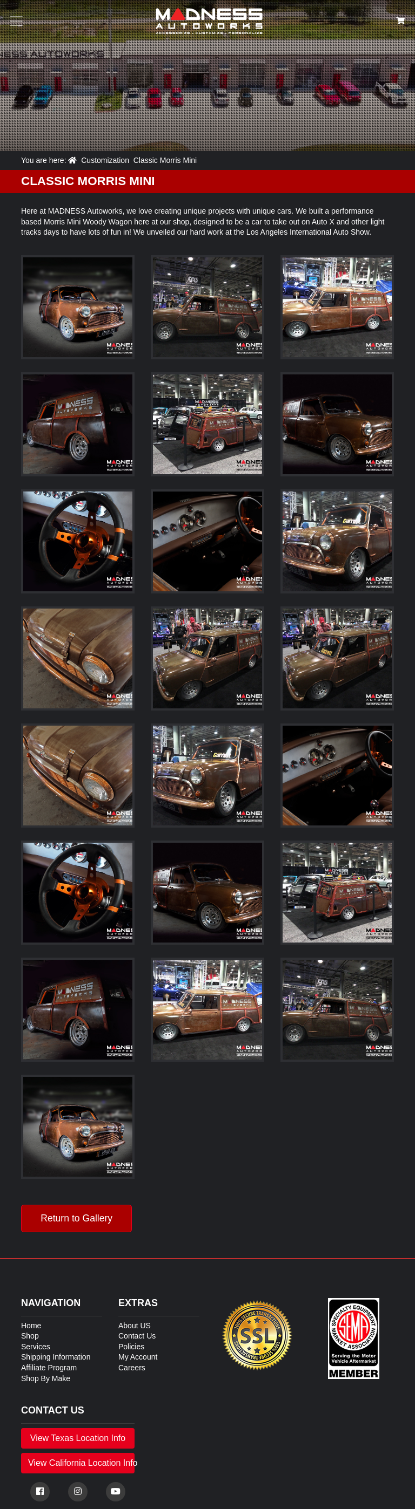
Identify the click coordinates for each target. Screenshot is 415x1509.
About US (134, 1325)
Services (35, 1346)
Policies (131, 1346)
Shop (30, 1336)
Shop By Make (45, 1378)
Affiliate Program (49, 1367)
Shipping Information (55, 1357)
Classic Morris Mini (165, 160)
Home (31, 1325)
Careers (131, 1367)
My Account (137, 1357)
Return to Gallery (76, 1218)
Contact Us (137, 1336)
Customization (105, 160)
